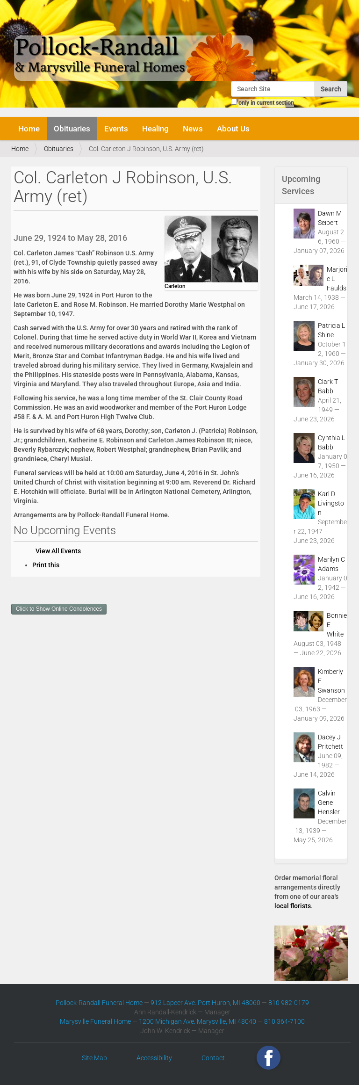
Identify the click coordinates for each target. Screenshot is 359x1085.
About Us (233, 128)
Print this (45, 565)
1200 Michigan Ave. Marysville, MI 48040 (197, 1021)
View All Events (58, 551)
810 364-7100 (284, 1021)
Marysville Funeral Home (95, 1021)
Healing (155, 128)
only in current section (266, 103)
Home (29, 128)
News (193, 128)
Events (116, 128)
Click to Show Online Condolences (59, 609)
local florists (292, 906)
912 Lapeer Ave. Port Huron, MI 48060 (205, 1002)
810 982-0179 (288, 1002)
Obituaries (72, 128)
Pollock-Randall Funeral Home (99, 1002)
